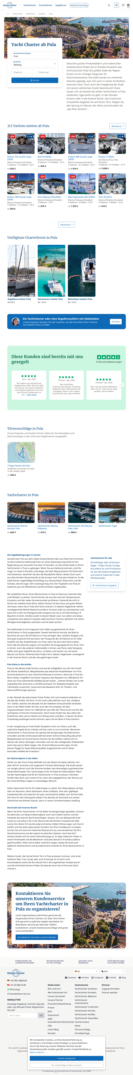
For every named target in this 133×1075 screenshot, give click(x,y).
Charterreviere (82, 1022)
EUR (112, 971)
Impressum (53, 1015)
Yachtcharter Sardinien (86, 988)
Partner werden (109, 992)
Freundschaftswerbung (59, 1003)
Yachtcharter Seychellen (86, 1018)
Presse (51, 1007)
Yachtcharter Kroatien (85, 992)
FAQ (50, 1025)
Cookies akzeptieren (67, 1058)
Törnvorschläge (82, 1029)
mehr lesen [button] (32, 394)
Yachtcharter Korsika (85, 1010)
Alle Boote (117, 126)
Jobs (50, 1011)
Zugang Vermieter (111, 988)
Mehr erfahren (37, 1052)
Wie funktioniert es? (57, 992)
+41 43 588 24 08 (16, 985)
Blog (122, 977)
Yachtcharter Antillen (85, 1014)
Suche (35, 80)
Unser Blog (53, 1029)
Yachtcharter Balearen (86, 996)
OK (41, 1015)
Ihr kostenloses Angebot (104, 585)
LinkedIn (111, 977)
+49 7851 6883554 (17, 980)
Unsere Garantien (56, 996)
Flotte (77, 1025)
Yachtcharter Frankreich (86, 1006)
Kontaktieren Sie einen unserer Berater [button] (37, 937)
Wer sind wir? (54, 988)
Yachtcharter (68, 1022)
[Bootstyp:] (34, 63)
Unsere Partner (55, 1000)
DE (86, 971)
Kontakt (116, 321)
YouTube (84, 977)
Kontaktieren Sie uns (18, 993)
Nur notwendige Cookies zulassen (66, 1065)
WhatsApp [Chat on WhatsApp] (13, 989)
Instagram (97, 977)
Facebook (70, 977)
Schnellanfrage (82, 1033)
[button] (30, 5)
